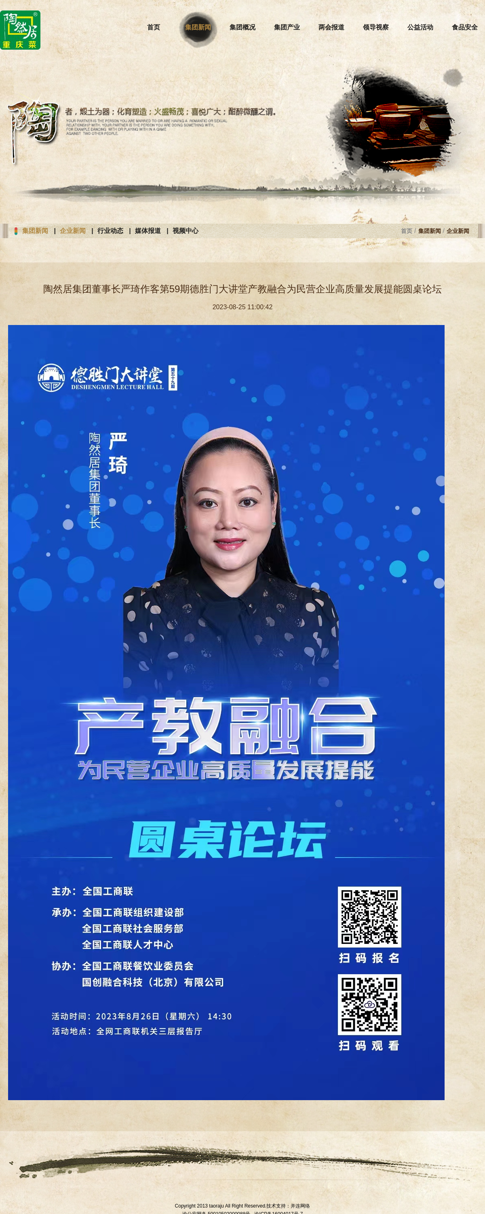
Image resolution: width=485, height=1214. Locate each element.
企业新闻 (73, 230)
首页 (406, 231)
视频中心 (185, 230)
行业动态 (110, 230)
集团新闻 (35, 230)
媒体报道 (148, 230)
